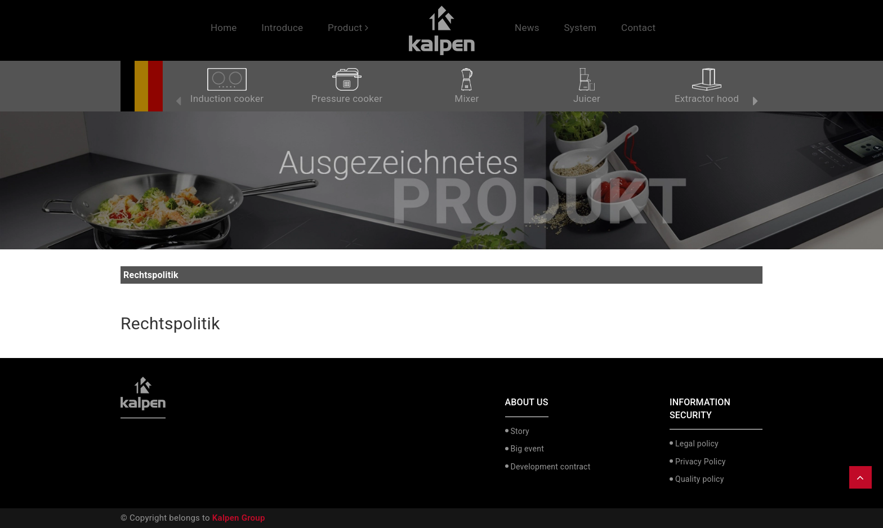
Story (520, 431)
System (580, 27)
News (527, 27)
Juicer (586, 86)
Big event (527, 448)
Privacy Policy (700, 461)
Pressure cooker (346, 86)
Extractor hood (707, 86)
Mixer (466, 86)
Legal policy (697, 443)
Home (224, 27)
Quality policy (699, 479)
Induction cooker (227, 86)
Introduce (282, 27)
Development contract (551, 466)
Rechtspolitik (170, 323)
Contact (638, 27)
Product (348, 27)
